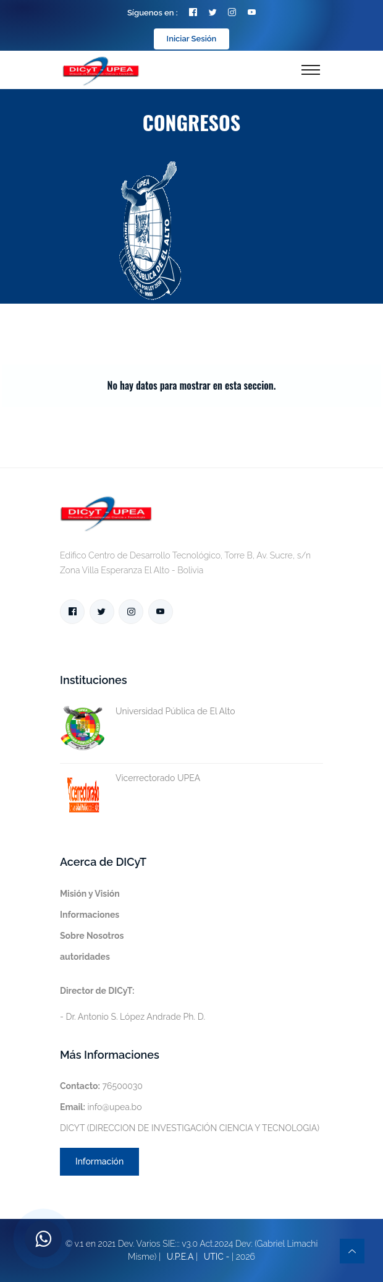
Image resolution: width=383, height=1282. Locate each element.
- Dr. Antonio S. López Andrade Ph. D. (132, 1004)
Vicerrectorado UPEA (130, 778)
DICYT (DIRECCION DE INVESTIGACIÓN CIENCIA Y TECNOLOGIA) (189, 1128)
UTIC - (217, 1257)
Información (99, 1161)
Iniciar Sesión (192, 38)
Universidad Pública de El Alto (147, 711)
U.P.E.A (180, 1257)
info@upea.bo (101, 1107)
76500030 (101, 1086)
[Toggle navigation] (311, 70)
